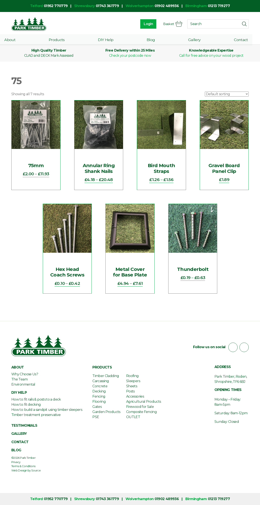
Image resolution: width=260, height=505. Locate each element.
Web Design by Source (26, 470)
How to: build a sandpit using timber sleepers (46, 410)
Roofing (132, 376)
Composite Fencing (141, 412)
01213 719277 (219, 6)
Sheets (131, 386)
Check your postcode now (130, 55)
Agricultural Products (143, 402)
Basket (172, 24)
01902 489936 (167, 6)
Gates (97, 407)
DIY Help (110, 39)
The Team (19, 379)
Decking (99, 391)
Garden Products (106, 412)
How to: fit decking (26, 405)
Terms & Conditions (23, 466)
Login (147, 24)
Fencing (98, 396)
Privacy (16, 462)
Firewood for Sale (140, 407)
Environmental (23, 384)
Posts (130, 391)
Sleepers (133, 381)
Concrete (99, 386)
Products (63, 39)
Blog (154, 39)
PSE (95, 417)
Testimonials (24, 425)
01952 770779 (56, 6)
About (16, 39)
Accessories (135, 396)
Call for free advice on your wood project (211, 55)
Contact (242, 39)
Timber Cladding (105, 376)
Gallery (196, 39)
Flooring (99, 402)
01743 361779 (107, 6)
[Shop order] (227, 94)
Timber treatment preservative (36, 415)
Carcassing (100, 381)
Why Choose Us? (24, 374)
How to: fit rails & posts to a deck (36, 399)
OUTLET (133, 417)
